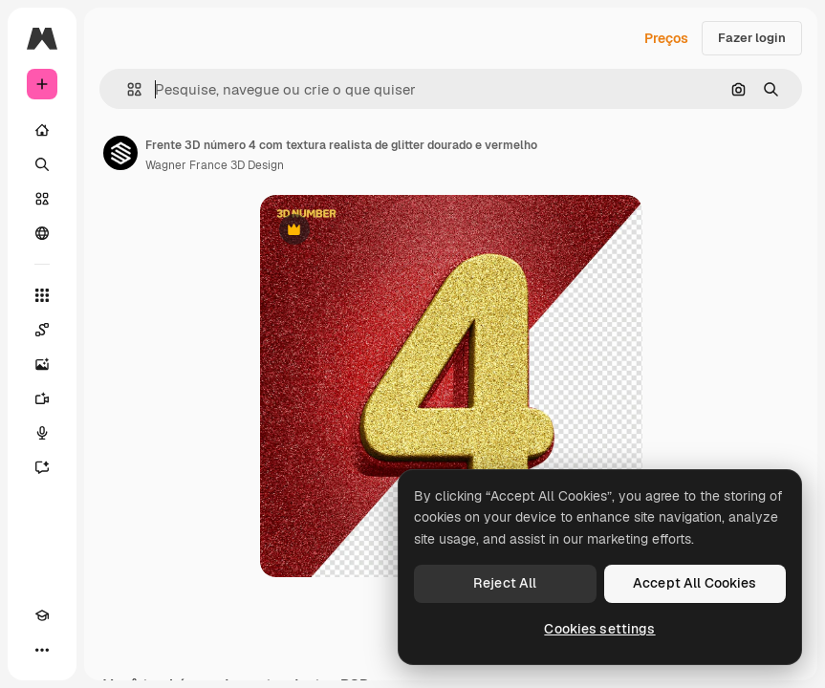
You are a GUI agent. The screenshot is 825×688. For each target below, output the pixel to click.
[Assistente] (42, 467)
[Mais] (42, 649)
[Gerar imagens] (42, 364)
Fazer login (752, 38)
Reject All (504, 582)
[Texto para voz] (42, 433)
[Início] (42, 130)
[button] (126, 89)
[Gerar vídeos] (42, 398)
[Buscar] (42, 164)
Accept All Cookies (695, 582)
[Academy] (42, 615)
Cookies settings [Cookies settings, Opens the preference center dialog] (599, 628)
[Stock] (42, 198)
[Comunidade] (42, 233)
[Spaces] (42, 329)
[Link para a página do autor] (120, 153)
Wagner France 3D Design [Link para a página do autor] (214, 165)
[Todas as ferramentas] (42, 295)
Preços (666, 38)
